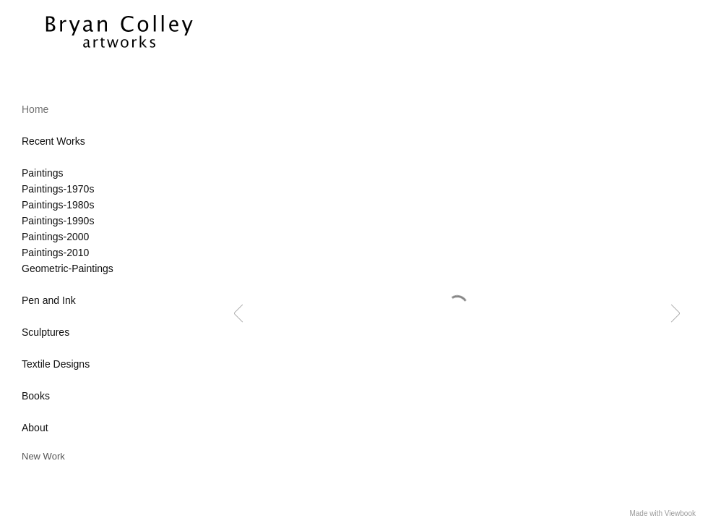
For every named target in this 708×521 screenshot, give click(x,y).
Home (35, 109)
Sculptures (45, 332)
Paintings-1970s (58, 189)
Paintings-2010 (55, 252)
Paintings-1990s (58, 220)
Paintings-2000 (55, 236)
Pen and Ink (49, 300)
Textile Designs (56, 364)
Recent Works (53, 141)
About (35, 427)
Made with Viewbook (662, 513)
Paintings (43, 173)
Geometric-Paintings (67, 268)
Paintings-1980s (58, 205)
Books (36, 396)
